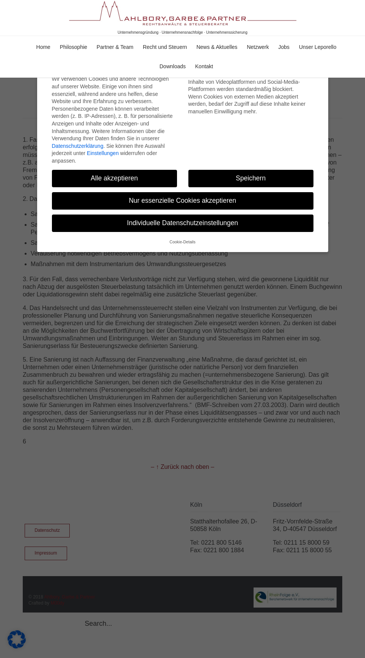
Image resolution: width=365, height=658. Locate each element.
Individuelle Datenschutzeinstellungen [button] (182, 217)
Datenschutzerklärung (77, 139)
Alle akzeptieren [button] (114, 172)
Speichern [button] (251, 172)
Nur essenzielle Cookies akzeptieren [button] (182, 194)
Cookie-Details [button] (182, 235)
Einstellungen (103, 147)
